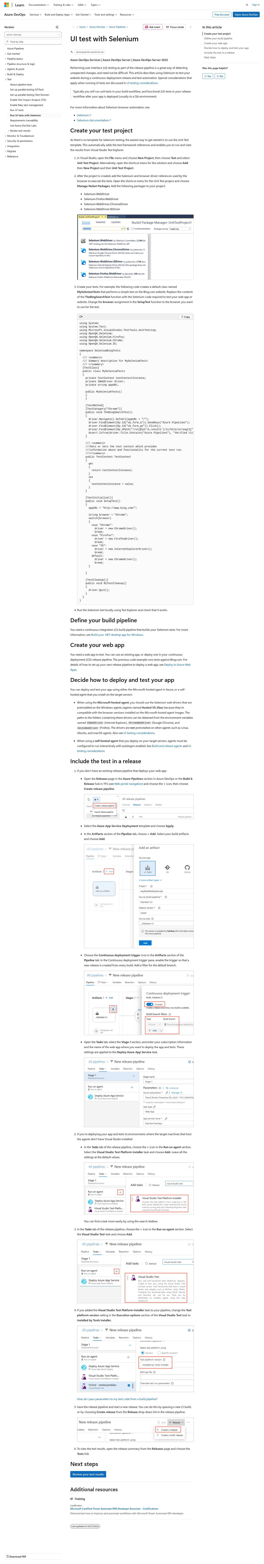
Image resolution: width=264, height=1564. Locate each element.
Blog (49, 1553)
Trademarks (149, 1553)
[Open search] (247, 5)
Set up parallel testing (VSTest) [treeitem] (27, 89)
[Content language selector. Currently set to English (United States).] (20, 1544)
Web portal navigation (128, 784)
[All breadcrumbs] (73, 27)
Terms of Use (132, 1553)
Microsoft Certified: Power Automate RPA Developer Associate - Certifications (114, 1508)
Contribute (64, 1553)
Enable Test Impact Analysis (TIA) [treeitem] (28, 99)
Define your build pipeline (218, 38)
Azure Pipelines (117, 26)
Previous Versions (32, 1553)
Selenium (83, 115)
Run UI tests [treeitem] (17, 110)
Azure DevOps (97, 26)
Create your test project (217, 33)
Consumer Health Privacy (103, 1553)
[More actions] (190, 27)
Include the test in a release (219, 52)
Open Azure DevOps (246, 14)
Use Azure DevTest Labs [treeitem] (23, 125)
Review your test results (88, 1474)
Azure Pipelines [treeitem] (15, 48)
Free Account (222, 14)
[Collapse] (57, 27)
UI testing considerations (142, 83)
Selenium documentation (93, 120)
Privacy (79, 1553)
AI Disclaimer (11, 1553)
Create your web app (215, 43)
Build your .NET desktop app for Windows (117, 634)
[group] (135, 462)
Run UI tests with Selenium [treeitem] (25, 115)
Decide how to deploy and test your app (226, 48)
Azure (82, 26)
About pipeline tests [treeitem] (21, 84)
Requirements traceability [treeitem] (24, 120)
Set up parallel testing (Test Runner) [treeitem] (29, 94)
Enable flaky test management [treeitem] (26, 105)
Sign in (256, 4)
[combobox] (33, 34)
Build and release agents (167, 746)
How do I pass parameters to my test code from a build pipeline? (117, 1399)
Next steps (210, 57)
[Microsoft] (6, 5)
